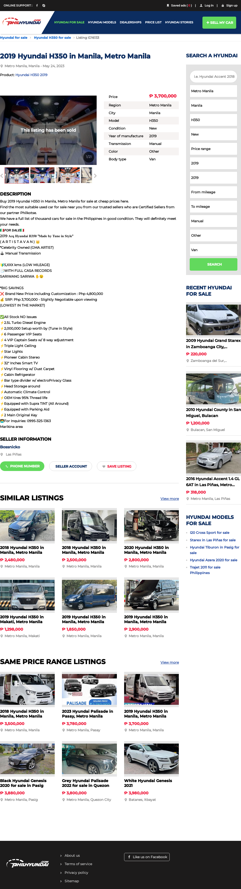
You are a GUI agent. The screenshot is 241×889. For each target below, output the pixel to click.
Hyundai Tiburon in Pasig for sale (214, 550)
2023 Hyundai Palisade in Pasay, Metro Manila (87, 714)
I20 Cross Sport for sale (209, 532)
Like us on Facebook (147, 857)
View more (170, 499)
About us (72, 855)
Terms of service (78, 864)
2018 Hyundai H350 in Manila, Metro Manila (22, 550)
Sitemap (72, 881)
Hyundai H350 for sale (52, 37)
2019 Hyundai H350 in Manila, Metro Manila (84, 619)
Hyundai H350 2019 (31, 75)
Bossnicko (10, 447)
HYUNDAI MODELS (102, 22)
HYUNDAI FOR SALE (69, 22)
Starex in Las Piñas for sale (213, 540)
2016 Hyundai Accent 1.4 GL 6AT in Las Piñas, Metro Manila (213, 485)
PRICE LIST (153, 22)
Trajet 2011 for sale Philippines (205, 570)
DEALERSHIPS (130, 22)
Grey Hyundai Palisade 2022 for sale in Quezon (85, 783)
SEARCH (214, 264)
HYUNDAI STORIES (179, 22)
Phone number (22, 466)
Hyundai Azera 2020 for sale (213, 560)
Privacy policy (76, 872)
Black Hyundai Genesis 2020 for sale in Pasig (23, 783)
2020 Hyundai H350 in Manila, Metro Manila (146, 550)
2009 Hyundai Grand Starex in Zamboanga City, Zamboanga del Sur (213, 346)
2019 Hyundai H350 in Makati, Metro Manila (22, 619)
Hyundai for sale (13, 37)
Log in (206, 5)
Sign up (229, 5)
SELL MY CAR (219, 22)
